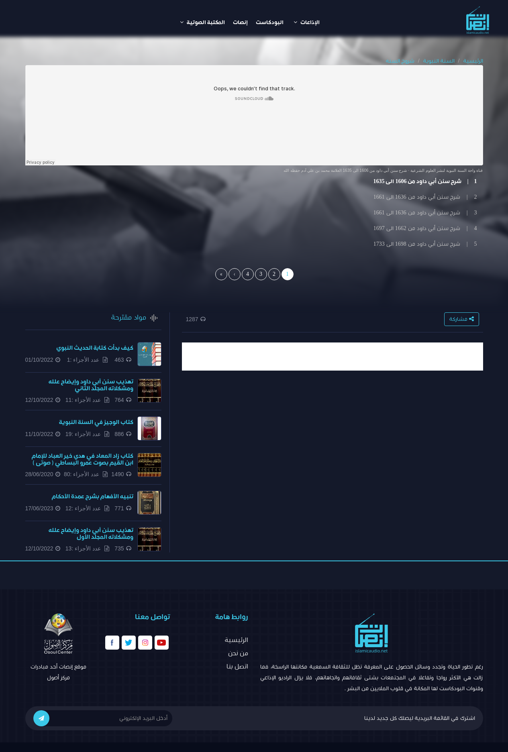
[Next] (234, 274)
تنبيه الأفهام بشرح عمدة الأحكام (92, 496)
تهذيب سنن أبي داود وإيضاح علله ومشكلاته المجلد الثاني (91, 385)
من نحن (238, 653)
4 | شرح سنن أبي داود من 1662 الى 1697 (425, 228)
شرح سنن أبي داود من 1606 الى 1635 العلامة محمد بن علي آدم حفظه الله (345, 170)
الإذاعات (307, 22)
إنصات (240, 22)
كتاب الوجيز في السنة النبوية (96, 422)
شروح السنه (400, 61)
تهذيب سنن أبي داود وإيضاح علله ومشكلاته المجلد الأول (91, 533)
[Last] (221, 274)
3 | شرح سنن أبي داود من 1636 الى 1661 (425, 213)
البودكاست (270, 22)
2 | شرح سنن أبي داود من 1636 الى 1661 (425, 197)
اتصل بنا (237, 666)
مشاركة (461, 319)
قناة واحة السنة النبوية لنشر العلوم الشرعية (446, 170)
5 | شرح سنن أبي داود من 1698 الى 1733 (425, 244)
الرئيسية (473, 61)
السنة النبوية (439, 61)
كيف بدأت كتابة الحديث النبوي (94, 348)
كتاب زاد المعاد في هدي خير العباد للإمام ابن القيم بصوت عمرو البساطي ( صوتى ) (82, 459)
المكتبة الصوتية (202, 22)
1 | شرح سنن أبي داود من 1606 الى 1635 (425, 181)
